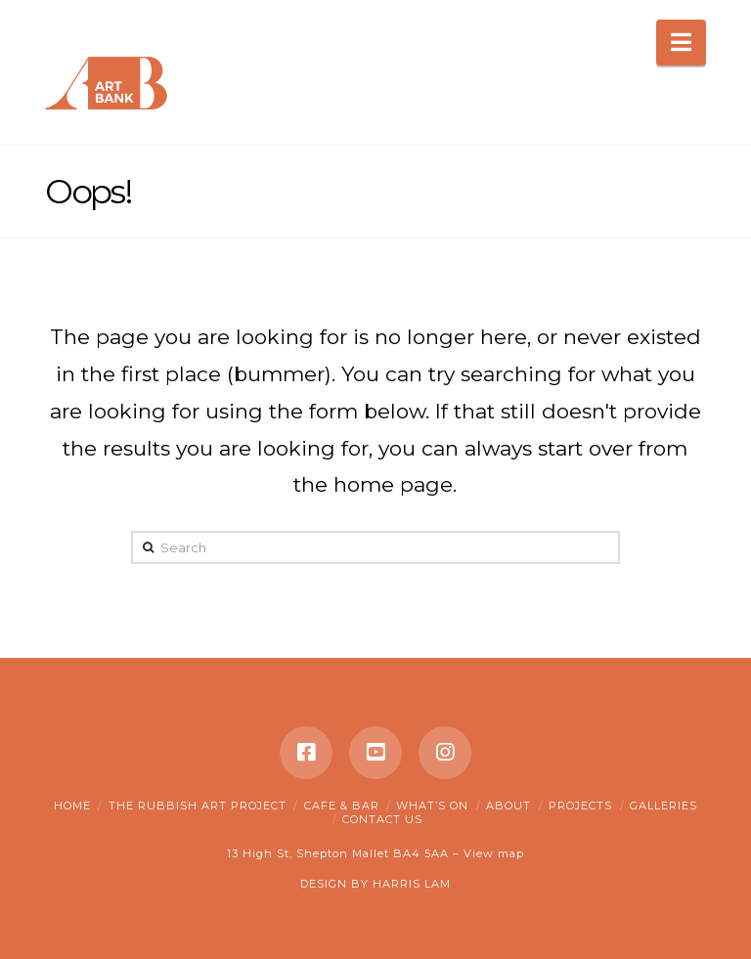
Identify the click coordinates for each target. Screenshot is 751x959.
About (508, 805)
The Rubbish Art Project (198, 805)
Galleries (663, 805)
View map (494, 853)
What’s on (432, 805)
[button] (681, 42)
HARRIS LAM (412, 884)
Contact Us (382, 819)
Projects (580, 805)
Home (72, 805)
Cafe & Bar (341, 805)
